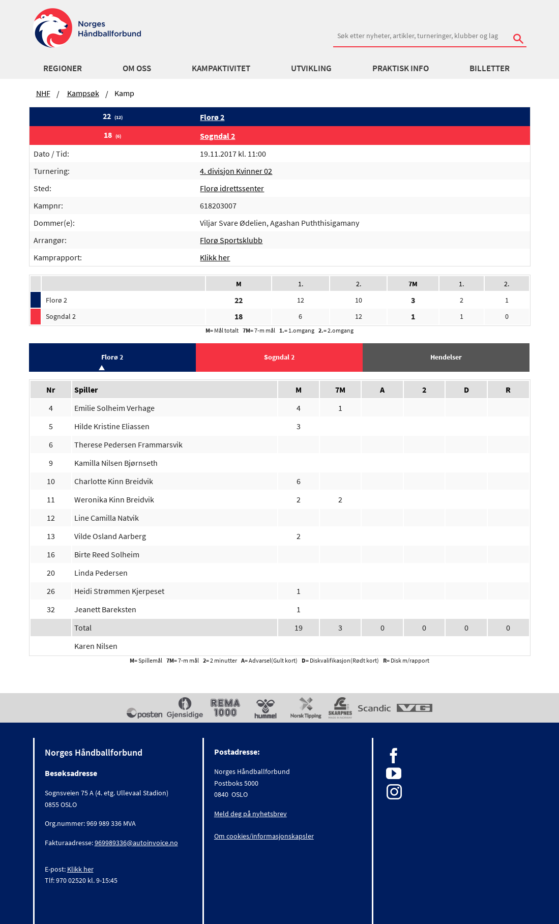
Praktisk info (400, 68)
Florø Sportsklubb (231, 240)
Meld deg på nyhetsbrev (250, 813)
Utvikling (311, 68)
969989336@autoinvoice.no (136, 842)
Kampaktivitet (221, 68)
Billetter (489, 68)
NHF (43, 93)
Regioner (62, 68)
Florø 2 (212, 117)
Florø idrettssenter (232, 188)
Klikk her (215, 257)
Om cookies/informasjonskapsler (264, 836)
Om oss (137, 68)
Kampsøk (83, 93)
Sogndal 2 (217, 136)
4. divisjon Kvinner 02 (236, 171)
